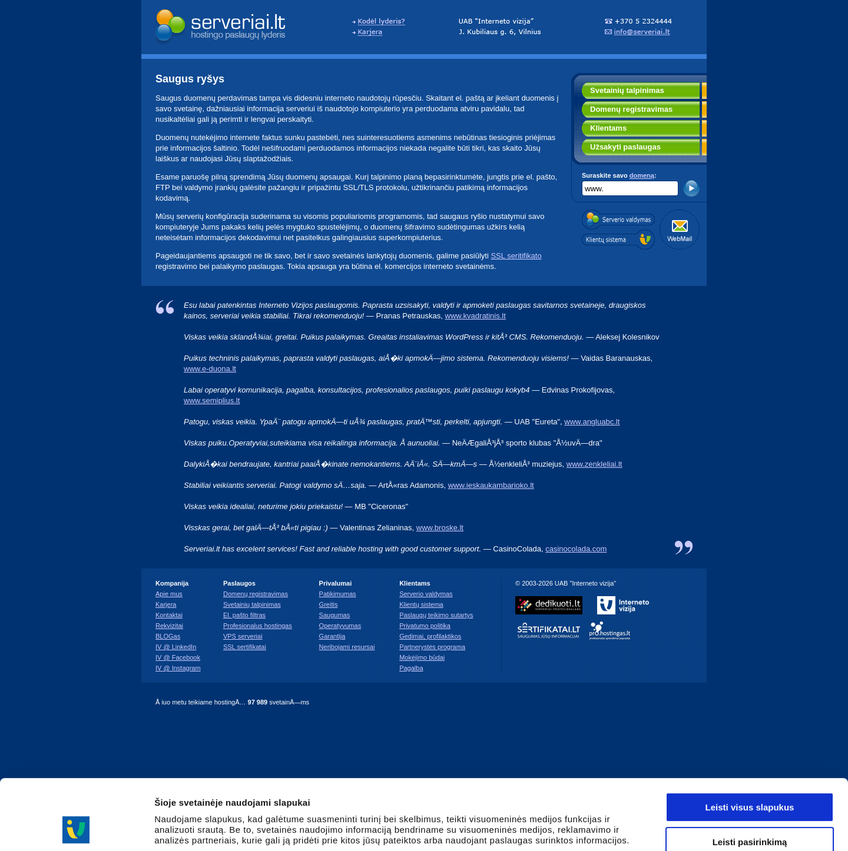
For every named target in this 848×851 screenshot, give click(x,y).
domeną (642, 175)
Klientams (608, 128)
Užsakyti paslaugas (625, 146)
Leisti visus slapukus (749, 741)
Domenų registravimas (631, 109)
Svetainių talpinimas (627, 90)
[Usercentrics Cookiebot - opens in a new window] (76, 828)
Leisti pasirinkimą (750, 776)
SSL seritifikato (516, 255)
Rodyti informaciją (604, 828)
